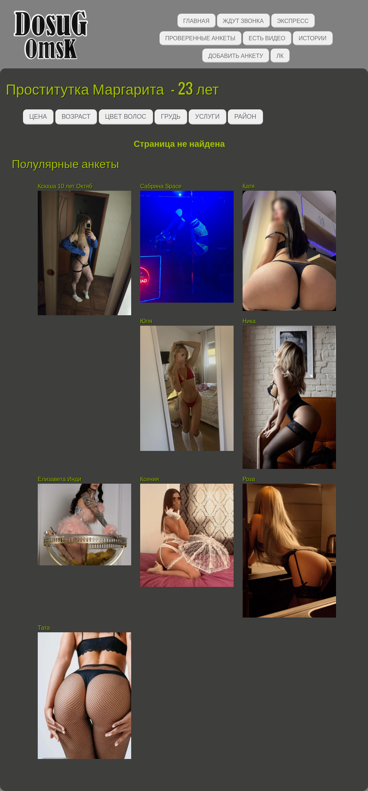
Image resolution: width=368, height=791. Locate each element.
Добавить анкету (235, 55)
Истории (313, 37)
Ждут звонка (243, 20)
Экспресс (293, 20)
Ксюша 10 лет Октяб (65, 186)
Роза (249, 479)
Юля (147, 321)
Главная (196, 20)
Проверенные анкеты (200, 37)
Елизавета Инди (59, 479)
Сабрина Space (160, 186)
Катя (249, 186)
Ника (249, 321)
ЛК (280, 55)
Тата (44, 628)
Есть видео (267, 37)
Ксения (149, 479)
